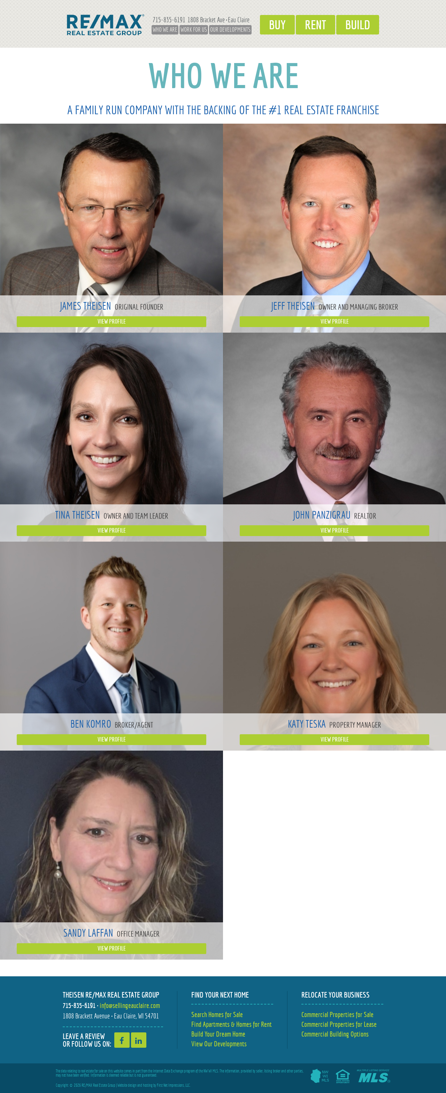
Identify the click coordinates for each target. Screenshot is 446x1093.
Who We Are (165, 29)
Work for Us (193, 29)
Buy (277, 24)
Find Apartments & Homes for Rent (231, 1024)
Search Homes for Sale (217, 1014)
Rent (315, 24)
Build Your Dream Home (218, 1034)
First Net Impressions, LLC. (174, 1085)
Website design (127, 1085)
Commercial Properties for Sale (337, 1014)
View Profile (112, 321)
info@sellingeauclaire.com (130, 1005)
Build (357, 24)
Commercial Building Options (335, 1034)
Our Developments (230, 29)
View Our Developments (219, 1044)
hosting (148, 1085)
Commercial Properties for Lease (339, 1024)
